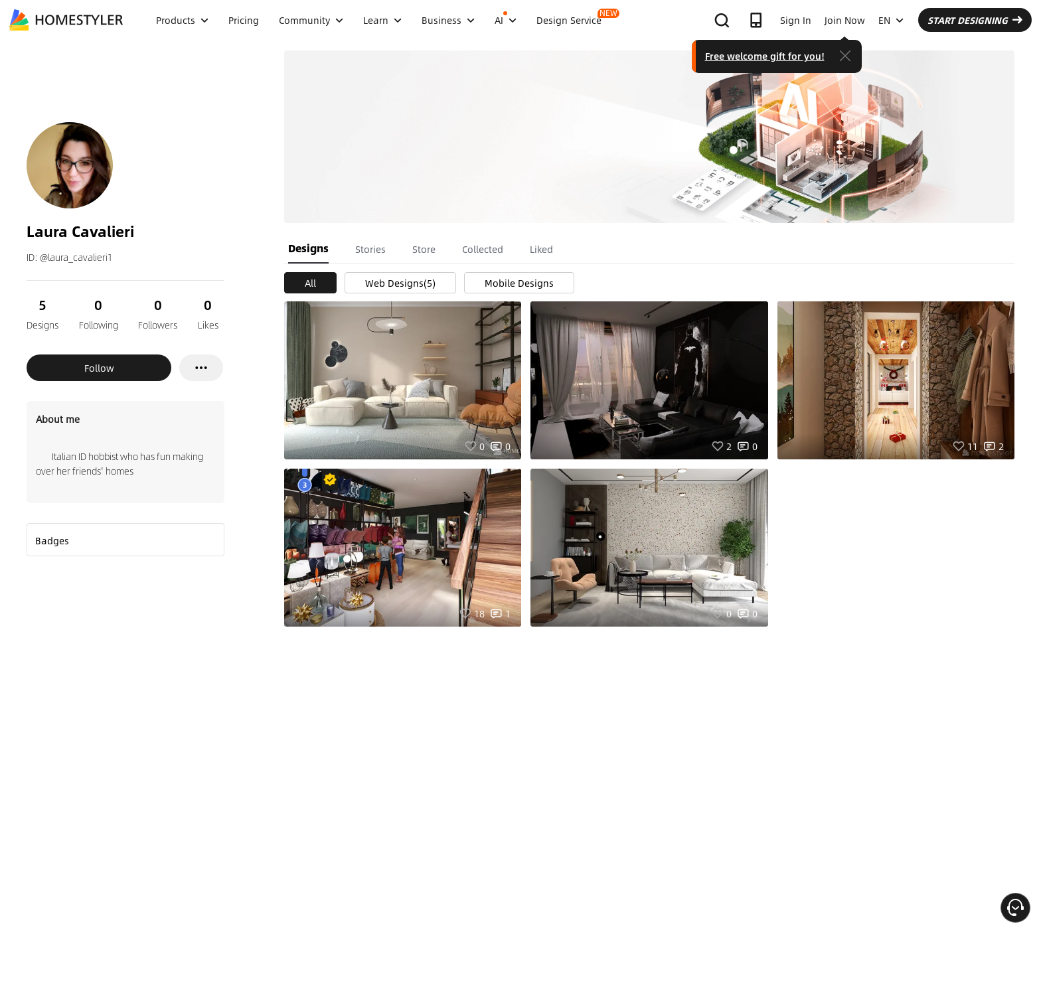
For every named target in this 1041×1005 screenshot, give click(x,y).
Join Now (845, 20)
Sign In (795, 20)
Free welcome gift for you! (765, 55)
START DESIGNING (974, 20)
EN (891, 20)
